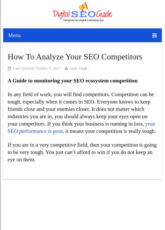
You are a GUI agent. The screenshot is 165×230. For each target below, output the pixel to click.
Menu (14, 35)
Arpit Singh (78, 68)
